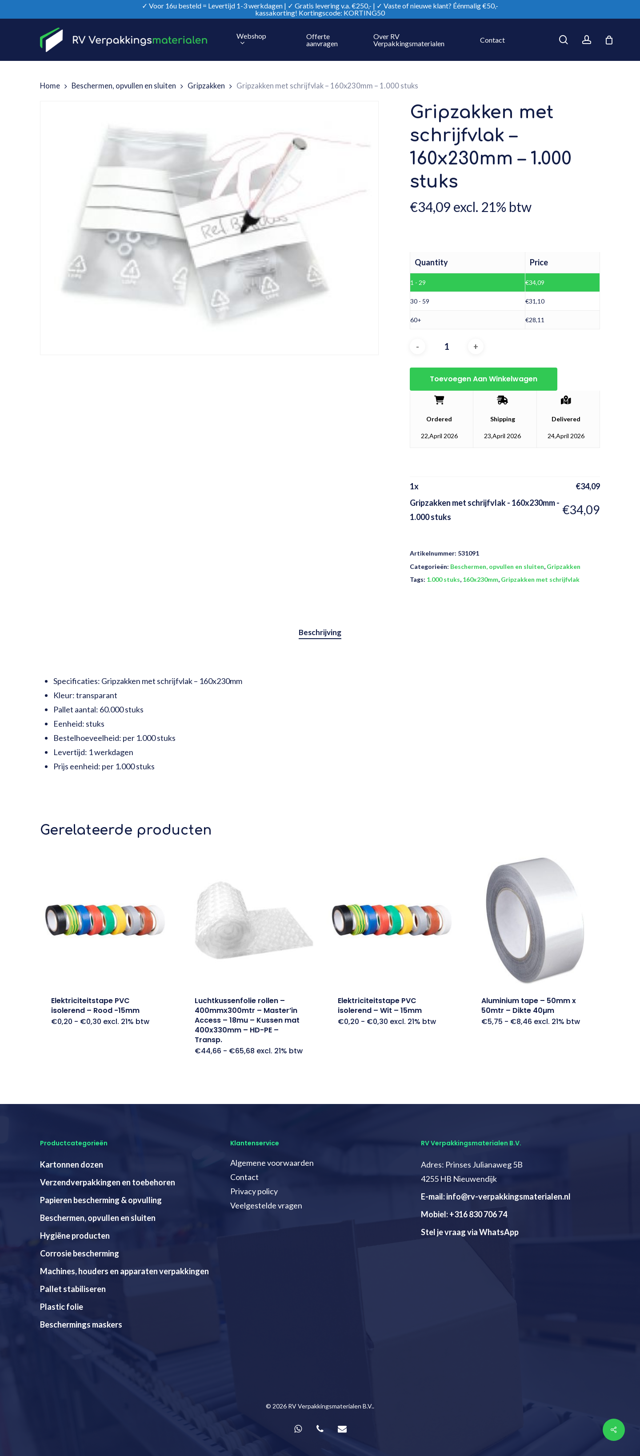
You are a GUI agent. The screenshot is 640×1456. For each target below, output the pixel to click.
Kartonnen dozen (71, 1164)
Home (50, 85)
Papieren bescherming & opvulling (101, 1200)
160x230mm (480, 579)
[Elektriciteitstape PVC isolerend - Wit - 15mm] (392, 920)
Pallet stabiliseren (73, 1289)
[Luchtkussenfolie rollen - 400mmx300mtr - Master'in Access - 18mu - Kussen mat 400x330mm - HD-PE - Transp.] (249, 920)
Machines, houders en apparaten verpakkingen (124, 1271)
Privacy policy (254, 1191)
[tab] (320, 632)
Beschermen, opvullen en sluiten (124, 85)
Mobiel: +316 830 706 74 (464, 1214)
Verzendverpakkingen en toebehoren (107, 1182)
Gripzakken (206, 85)
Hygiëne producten (75, 1235)
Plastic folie (61, 1307)
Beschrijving (320, 632)
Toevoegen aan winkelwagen (483, 379)
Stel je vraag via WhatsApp (470, 1232)
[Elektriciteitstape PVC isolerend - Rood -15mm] (105, 920)
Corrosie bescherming (79, 1253)
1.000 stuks (443, 579)
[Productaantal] (447, 346)
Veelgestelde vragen (266, 1205)
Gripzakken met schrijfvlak (540, 579)
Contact (244, 1177)
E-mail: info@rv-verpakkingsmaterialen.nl (496, 1196)
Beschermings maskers (81, 1324)
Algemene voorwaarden (272, 1163)
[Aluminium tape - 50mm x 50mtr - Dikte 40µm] (535, 920)
